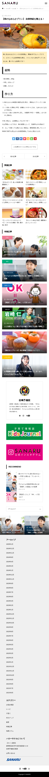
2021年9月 (9, 679)
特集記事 (7, 309)
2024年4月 (9, 561)
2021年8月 (9, 684)
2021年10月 (10, 675)
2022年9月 (9, 627)
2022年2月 (9, 658)
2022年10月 (10, 623)
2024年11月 (10, 553)
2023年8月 (9, 588)
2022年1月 (9, 662)
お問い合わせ (10, 753)
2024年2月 (9, 566)
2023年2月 (9, 605)
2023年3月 (9, 601)
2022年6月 (9, 640)
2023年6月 (9, 596)
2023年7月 (9, 592)
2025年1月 (9, 544)
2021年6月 (9, 692)
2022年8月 (9, 631)
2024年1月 (9, 570)
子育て (7, 237)
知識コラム (7, 285)
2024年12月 (10, 548)
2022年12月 (10, 614)
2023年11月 (10, 579)
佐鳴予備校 (24, 400)
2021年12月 (10, 666)
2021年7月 (9, 688)
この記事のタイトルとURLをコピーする (24, 147)
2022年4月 (9, 649)
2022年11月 (10, 618)
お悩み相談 (7, 357)
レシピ (5, 25)
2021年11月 (10, 671)
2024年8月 (9, 557)
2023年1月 (9, 609)
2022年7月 (9, 636)
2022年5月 (9, 644)
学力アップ (10, 718)
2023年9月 (9, 583)
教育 (7, 261)
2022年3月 (9, 653)
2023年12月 (10, 575)
